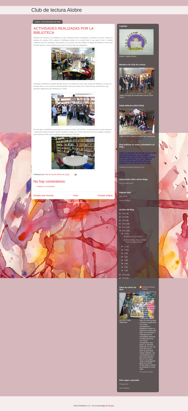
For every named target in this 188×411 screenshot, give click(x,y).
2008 (124, 278)
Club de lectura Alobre (56, 10)
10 (125, 250)
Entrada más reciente (43, 195)
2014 (124, 217)
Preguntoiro (123, 384)
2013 (124, 220)
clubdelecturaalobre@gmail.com (131, 167)
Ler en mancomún (126, 183)
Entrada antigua (105, 195)
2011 (124, 227)
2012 (124, 224)
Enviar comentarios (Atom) (78, 202)
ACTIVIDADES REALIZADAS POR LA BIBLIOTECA (135, 241)
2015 (124, 213)
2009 (124, 275)
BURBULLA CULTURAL (133, 237)
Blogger (111, 406)
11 (125, 246)
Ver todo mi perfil (146, 372)
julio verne (123, 196)
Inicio (75, 195)
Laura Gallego (124, 200)
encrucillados (124, 388)
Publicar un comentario (46, 186)
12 (125, 234)
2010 (124, 231)
